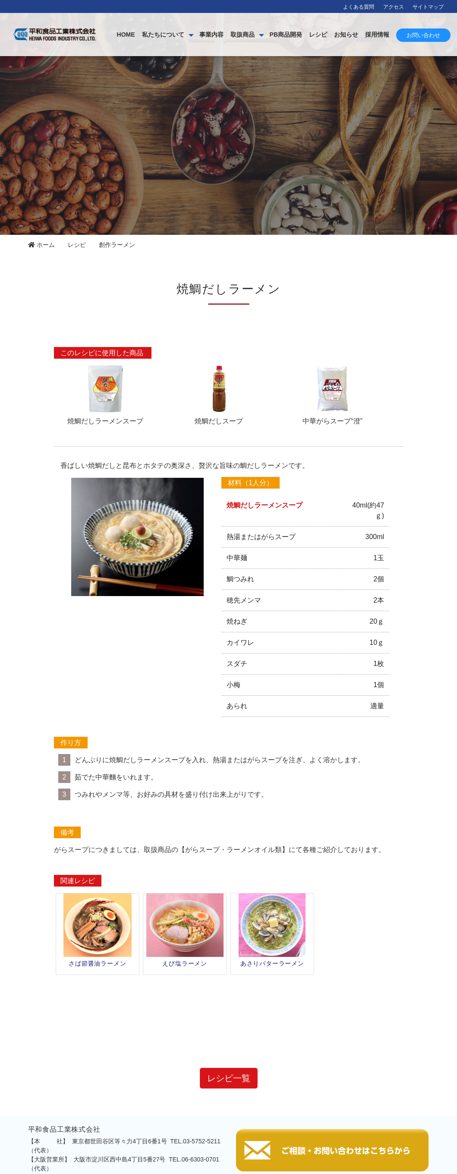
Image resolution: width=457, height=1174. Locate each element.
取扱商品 (300, 34)
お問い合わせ (423, 63)
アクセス (393, 7)
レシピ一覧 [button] (228, 1014)
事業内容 (269, 34)
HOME (184, 34)
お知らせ (404, 34)
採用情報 (435, 34)
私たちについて (221, 34)
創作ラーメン (117, 244)
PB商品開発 (344, 34)
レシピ (376, 34)
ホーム (41, 244)
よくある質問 (358, 7)
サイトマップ (428, 7)
